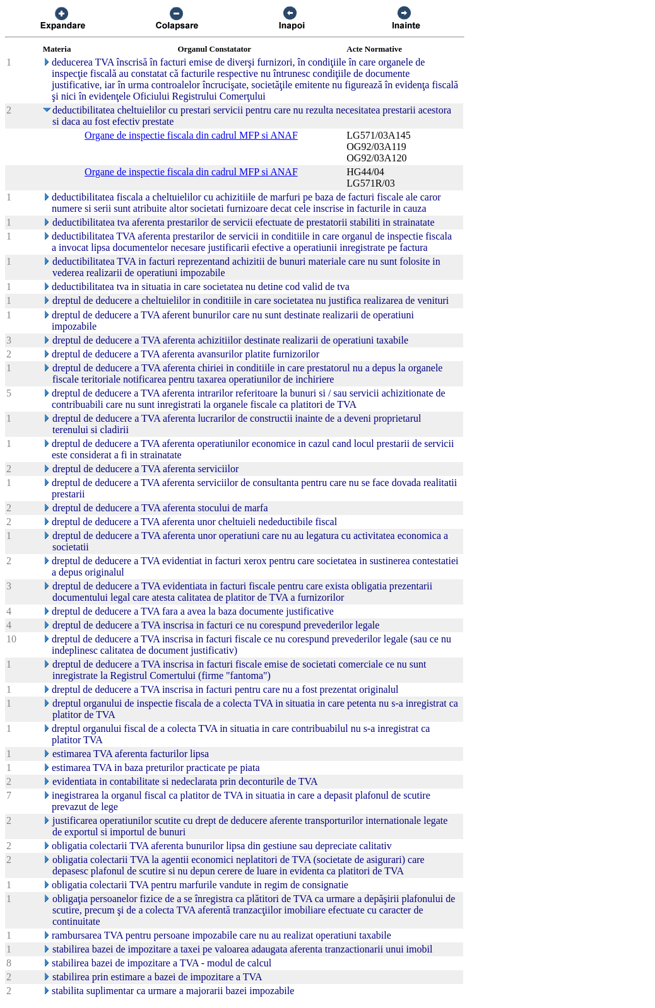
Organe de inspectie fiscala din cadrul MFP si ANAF (191, 135)
